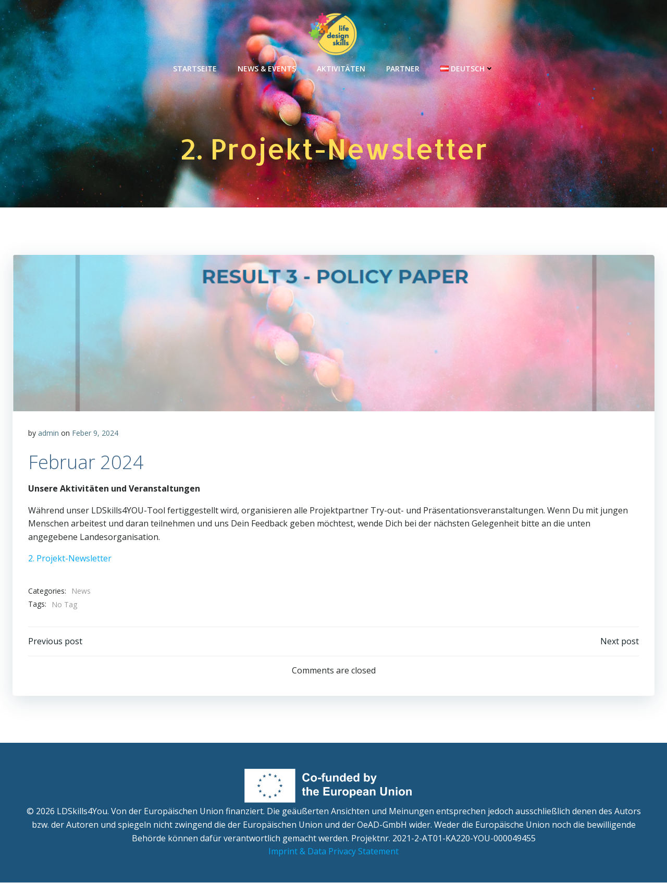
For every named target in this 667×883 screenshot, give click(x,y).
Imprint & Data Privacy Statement (333, 851)
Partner (402, 68)
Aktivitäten (341, 68)
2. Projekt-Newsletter (70, 559)
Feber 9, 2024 (95, 433)
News (81, 591)
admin (48, 433)
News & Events (267, 68)
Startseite (195, 68)
